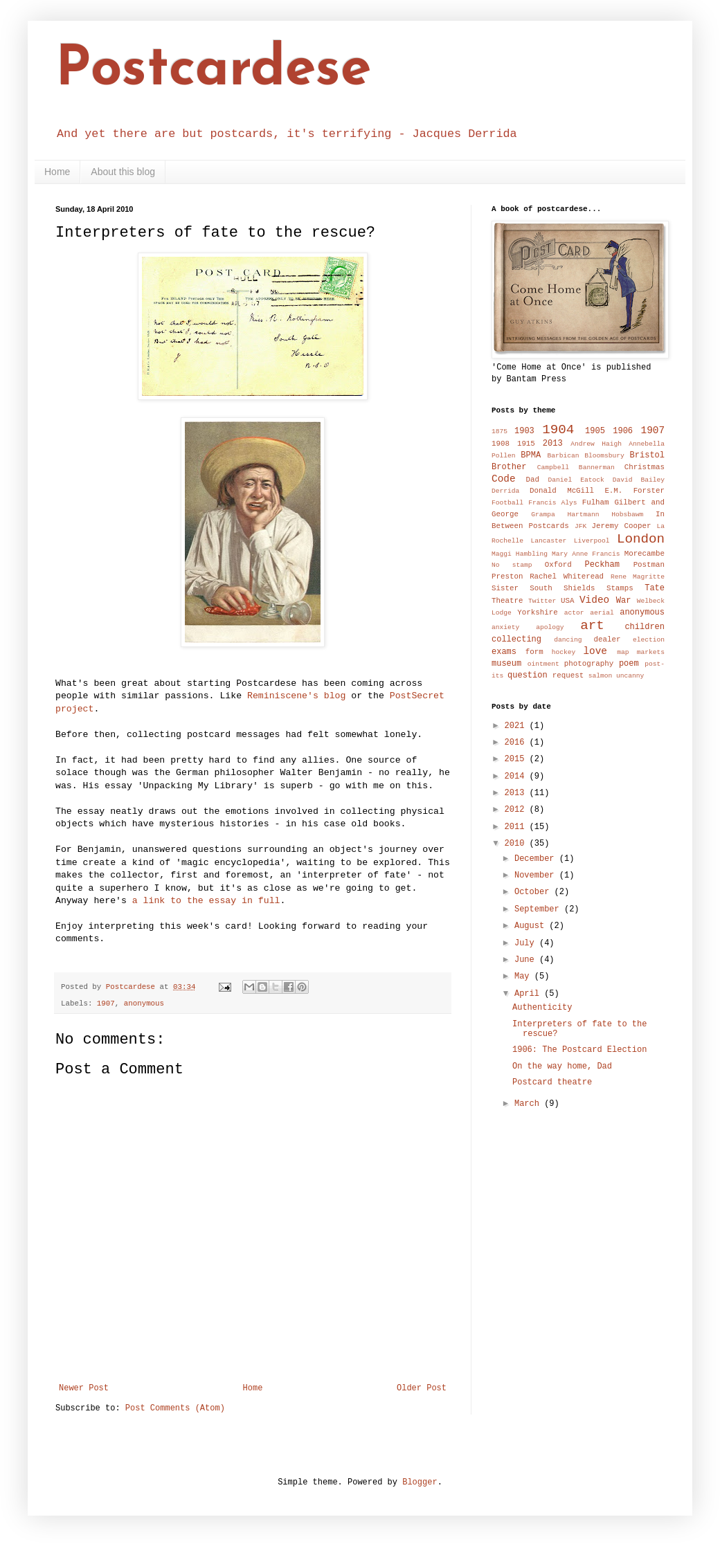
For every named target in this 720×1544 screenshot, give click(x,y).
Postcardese (213, 70)
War (623, 601)
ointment (543, 664)
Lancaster (548, 541)
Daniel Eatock (576, 480)
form (534, 652)
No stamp (512, 565)
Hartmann (584, 514)
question (527, 675)
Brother (509, 467)
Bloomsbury (604, 456)
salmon (600, 676)
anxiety (505, 627)
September (539, 909)
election (649, 640)
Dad (532, 479)
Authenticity (542, 1007)
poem (629, 664)
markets (651, 652)
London (641, 539)
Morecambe (644, 554)
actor (574, 613)
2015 (517, 759)
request (568, 675)
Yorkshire (537, 612)
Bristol (647, 455)
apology (550, 627)
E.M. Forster (634, 491)
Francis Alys (552, 503)
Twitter (542, 601)
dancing (568, 640)
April (529, 994)
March (529, 1104)
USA (567, 601)
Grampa (543, 514)
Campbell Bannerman (576, 467)
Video (594, 600)
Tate (655, 588)
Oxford (558, 565)
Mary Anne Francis (586, 554)
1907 (106, 1003)
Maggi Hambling (520, 554)
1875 (499, 431)
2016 (517, 742)
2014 (517, 776)
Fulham (595, 502)
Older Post (422, 1388)
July (526, 943)
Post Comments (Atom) (175, 1408)
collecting (516, 639)
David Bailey (639, 480)
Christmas (644, 467)
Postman (649, 565)
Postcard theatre (552, 1082)
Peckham (602, 565)
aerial (602, 613)
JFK (580, 526)
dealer (606, 639)
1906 (623, 431)
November (536, 875)
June (526, 960)
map (623, 652)
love (595, 651)
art (592, 625)
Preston (507, 576)
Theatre (507, 601)
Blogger (419, 1482)
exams (504, 652)
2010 (517, 843)
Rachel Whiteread (567, 576)
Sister (505, 588)
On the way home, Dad (562, 1066)
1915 (526, 443)
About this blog (123, 171)
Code (504, 478)
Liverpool (592, 541)
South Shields (562, 588)
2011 (517, 827)
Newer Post (84, 1388)
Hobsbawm (627, 514)
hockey (564, 652)
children (644, 627)
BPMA (531, 455)
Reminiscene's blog (296, 696)
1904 (558, 429)
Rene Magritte (638, 577)
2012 (517, 810)
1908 (501, 443)
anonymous (144, 1003)
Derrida (505, 491)
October (534, 892)
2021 (517, 726)
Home (57, 171)
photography (588, 664)
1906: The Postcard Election (579, 1050)
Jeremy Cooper (621, 526)
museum (506, 664)
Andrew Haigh (596, 444)
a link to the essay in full (206, 901)
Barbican (563, 456)
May (524, 976)
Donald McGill (562, 491)
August (531, 926)
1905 (595, 431)
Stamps (619, 588)
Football (507, 503)
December (536, 859)
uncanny (630, 676)
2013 (553, 443)
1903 (524, 431)
